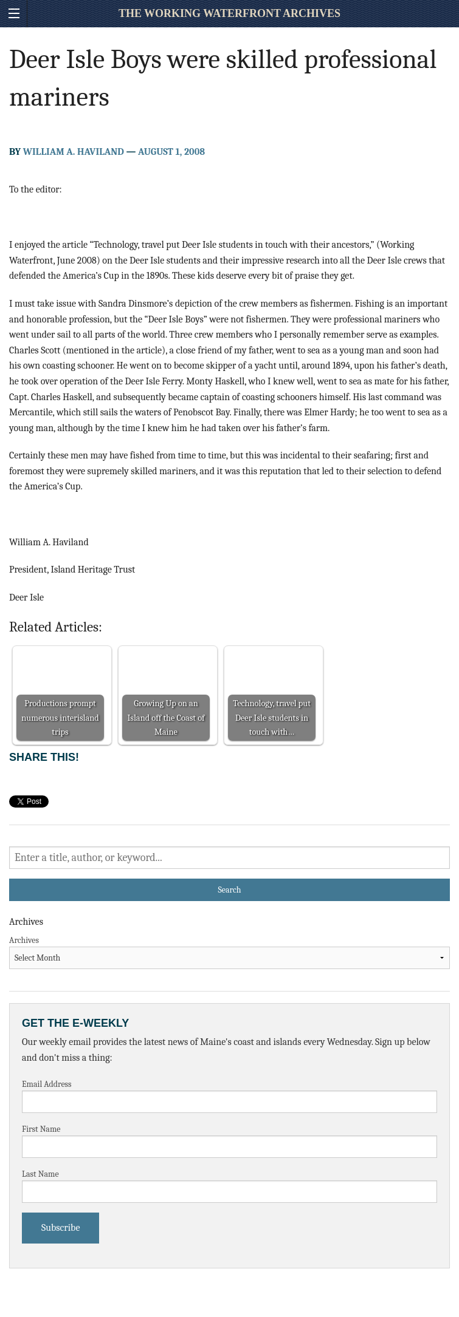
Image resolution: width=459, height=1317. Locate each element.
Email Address (47, 1084)
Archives (24, 940)
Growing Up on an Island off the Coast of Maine (165, 717)
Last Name (40, 1174)
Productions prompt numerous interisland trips (59, 717)
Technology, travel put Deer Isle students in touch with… (272, 717)
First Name (41, 1129)
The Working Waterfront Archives (229, 13)
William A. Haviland (73, 151)
